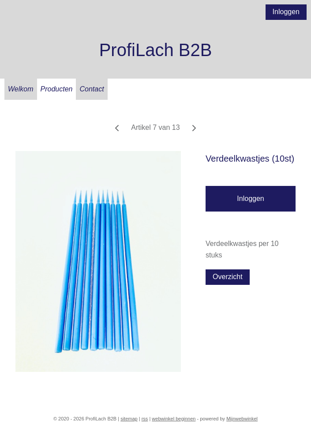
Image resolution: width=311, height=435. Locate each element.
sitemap (129, 418)
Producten (57, 89)
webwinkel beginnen (173, 418)
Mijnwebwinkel (242, 418)
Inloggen (286, 11)
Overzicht (228, 276)
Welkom (21, 89)
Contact (91, 89)
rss (145, 418)
